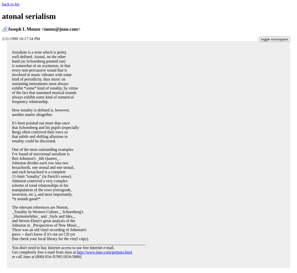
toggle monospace (274, 39)
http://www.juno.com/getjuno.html (104, 252)
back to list (10, 4)
